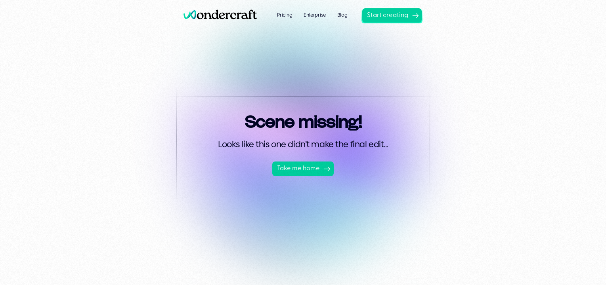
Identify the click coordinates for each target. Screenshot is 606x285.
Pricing (284, 15)
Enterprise (315, 15)
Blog (342, 15)
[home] (223, 15)
